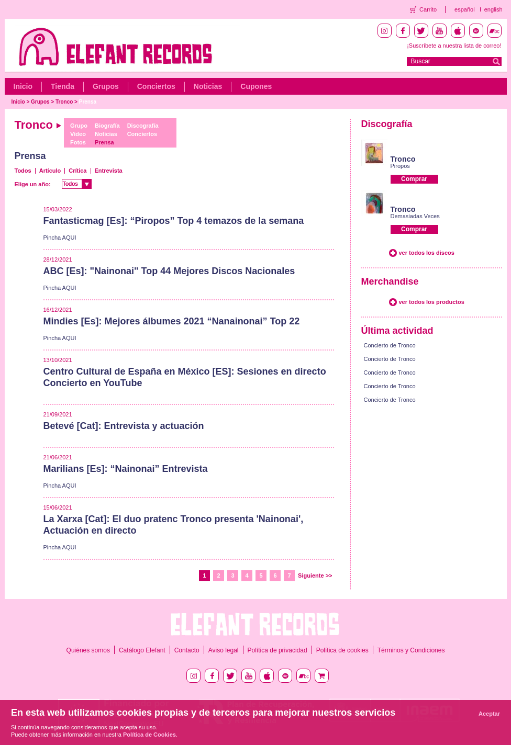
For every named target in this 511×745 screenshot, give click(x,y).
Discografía (143, 125)
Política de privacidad (277, 650)
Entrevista (109, 170)
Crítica (77, 170)
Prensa (87, 102)
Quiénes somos (88, 650)
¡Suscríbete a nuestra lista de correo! (454, 45)
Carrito (428, 9)
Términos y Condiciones (411, 650)
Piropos (400, 166)
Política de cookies (342, 650)
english (493, 9)
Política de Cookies (149, 734)
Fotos (78, 142)
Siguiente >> (315, 575)
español (464, 9)
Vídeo (78, 134)
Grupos (106, 86)
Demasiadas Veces (415, 216)
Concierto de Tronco (390, 345)
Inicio (23, 86)
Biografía (107, 125)
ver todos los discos (426, 253)
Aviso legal (223, 650)
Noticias (208, 86)
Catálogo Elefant (142, 650)
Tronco (64, 102)
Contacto (186, 650)
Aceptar (489, 713)
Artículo (50, 170)
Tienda (62, 86)
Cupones (256, 86)
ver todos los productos (431, 302)
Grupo (78, 125)
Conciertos (156, 86)
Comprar (414, 179)
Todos (23, 170)
